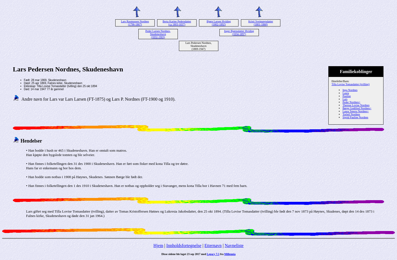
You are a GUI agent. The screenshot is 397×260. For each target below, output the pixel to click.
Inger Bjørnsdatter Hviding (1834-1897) (239, 33)
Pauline (346, 96)
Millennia (229, 254)
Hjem (158, 245)
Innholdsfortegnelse (183, 245)
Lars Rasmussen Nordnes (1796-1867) (135, 23)
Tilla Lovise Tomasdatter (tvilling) (350, 84)
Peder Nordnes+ (351, 102)
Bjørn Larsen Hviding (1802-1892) (219, 23)
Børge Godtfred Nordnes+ (356, 108)
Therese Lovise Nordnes (355, 105)
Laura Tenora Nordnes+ (355, 111)
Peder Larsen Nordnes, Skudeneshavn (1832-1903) (157, 34)
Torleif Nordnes (351, 114)
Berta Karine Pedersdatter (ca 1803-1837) (177, 23)
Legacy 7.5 (213, 254)
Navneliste (234, 245)
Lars (344, 99)
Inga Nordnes (349, 90)
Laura (345, 93)
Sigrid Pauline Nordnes (355, 117)
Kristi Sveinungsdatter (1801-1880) (260, 23)
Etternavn (213, 245)
